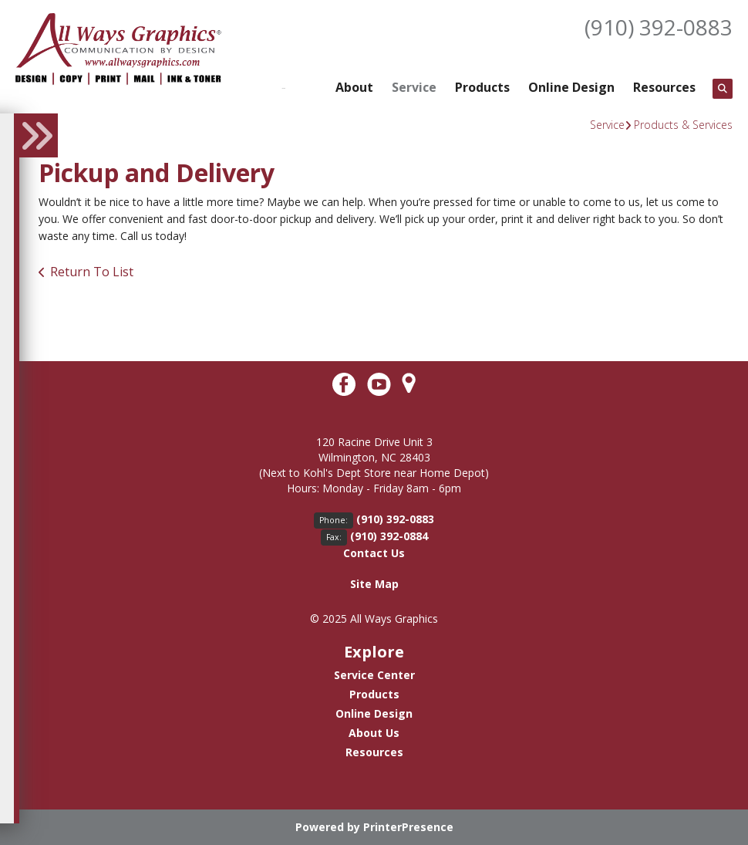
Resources (664, 87)
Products (482, 87)
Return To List (91, 271)
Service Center (374, 675)
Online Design (571, 87)
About (354, 87)
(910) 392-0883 (659, 27)
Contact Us (374, 553)
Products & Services (683, 124)
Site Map (374, 583)
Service (414, 87)
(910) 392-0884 (389, 536)
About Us (374, 732)
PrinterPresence (408, 827)
